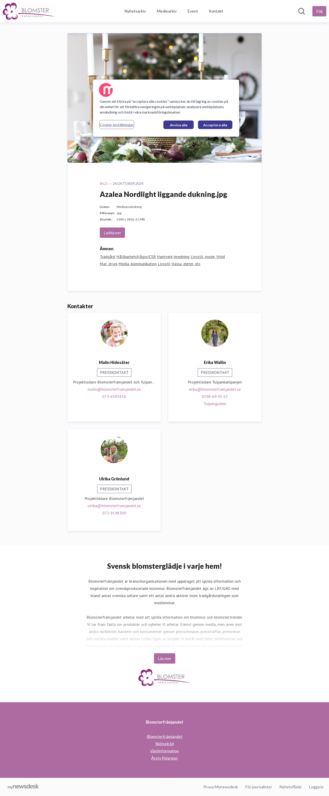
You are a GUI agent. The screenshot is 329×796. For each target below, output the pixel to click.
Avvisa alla (178, 125)
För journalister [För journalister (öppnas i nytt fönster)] (258, 786)
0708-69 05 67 (215, 396)
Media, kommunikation (137, 263)
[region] (166, 108)
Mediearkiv (167, 11)
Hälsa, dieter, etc (185, 263)
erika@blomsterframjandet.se (215, 389)
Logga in (316, 786)
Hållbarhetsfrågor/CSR (136, 256)
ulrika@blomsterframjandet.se (114, 505)
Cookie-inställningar (117, 125)
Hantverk (164, 256)
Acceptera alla (215, 125)
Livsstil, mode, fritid (208, 256)
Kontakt (216, 11)
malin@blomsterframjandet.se (114, 389)
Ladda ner (112, 232)
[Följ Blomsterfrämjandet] (319, 11)
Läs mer (164, 658)
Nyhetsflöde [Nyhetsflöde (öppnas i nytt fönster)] (290, 786)
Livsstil (164, 263)
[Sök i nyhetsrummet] (301, 11)
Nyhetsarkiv (135, 11)
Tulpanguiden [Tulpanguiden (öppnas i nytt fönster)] (214, 403)
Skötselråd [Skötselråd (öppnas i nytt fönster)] (164, 743)
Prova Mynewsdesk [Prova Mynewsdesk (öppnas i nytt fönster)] (220, 786)
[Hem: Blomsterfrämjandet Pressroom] (29, 11)
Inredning (181, 256)
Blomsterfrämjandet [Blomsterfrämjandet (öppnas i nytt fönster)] (164, 736)
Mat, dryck (108, 263)
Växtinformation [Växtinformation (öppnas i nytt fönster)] (164, 750)
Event (192, 11)
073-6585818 (114, 396)
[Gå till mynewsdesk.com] (23, 787)
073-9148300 (114, 512)
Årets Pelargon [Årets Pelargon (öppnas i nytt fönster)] (164, 758)
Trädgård (107, 256)
